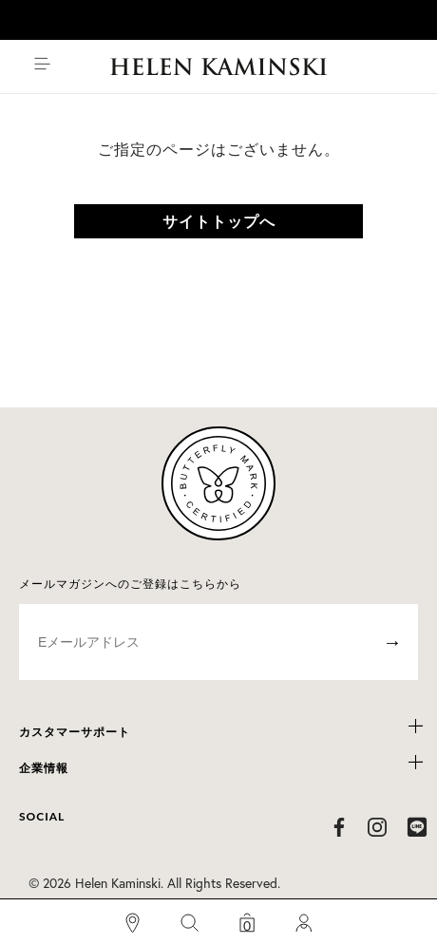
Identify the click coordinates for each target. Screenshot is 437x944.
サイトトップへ (219, 221)
